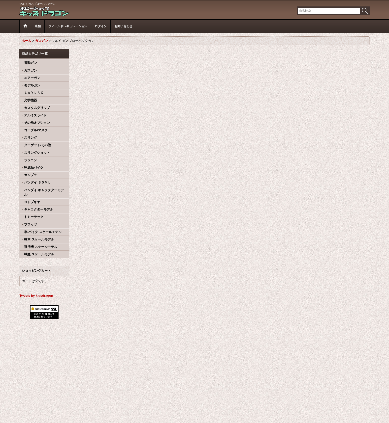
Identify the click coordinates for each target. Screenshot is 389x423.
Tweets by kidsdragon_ (37, 295)
